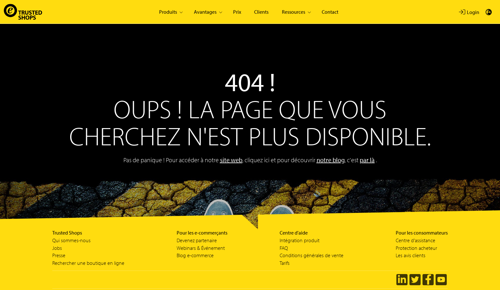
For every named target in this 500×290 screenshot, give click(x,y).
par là (367, 160)
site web (231, 160)
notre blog (331, 160)
